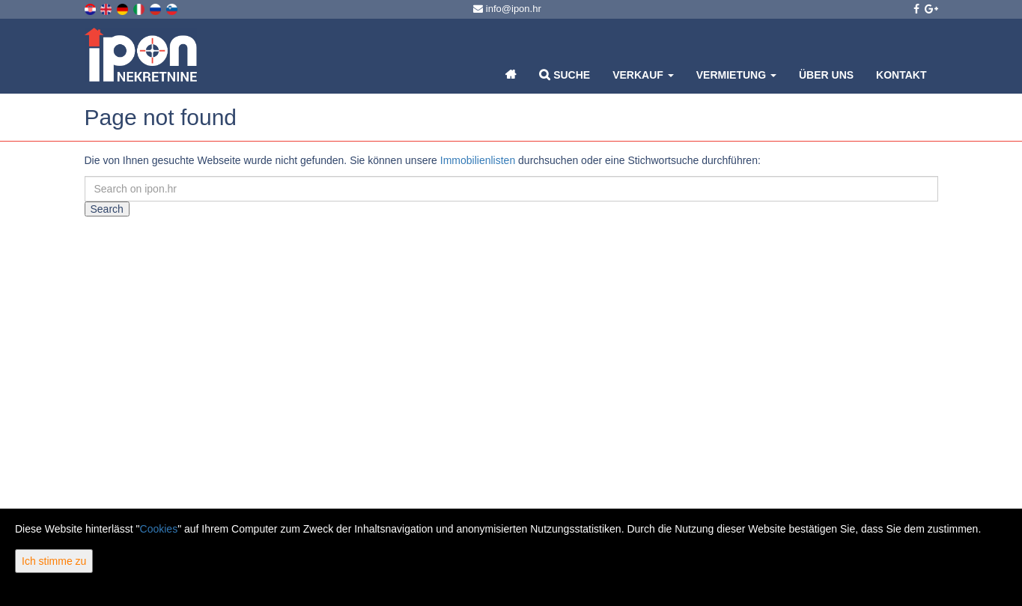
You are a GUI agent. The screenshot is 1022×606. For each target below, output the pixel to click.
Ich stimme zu (54, 561)
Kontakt (901, 75)
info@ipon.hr (507, 8)
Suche (564, 74)
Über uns (826, 75)
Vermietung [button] (736, 75)
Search (107, 209)
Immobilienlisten (477, 160)
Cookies (159, 529)
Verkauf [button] (643, 75)
